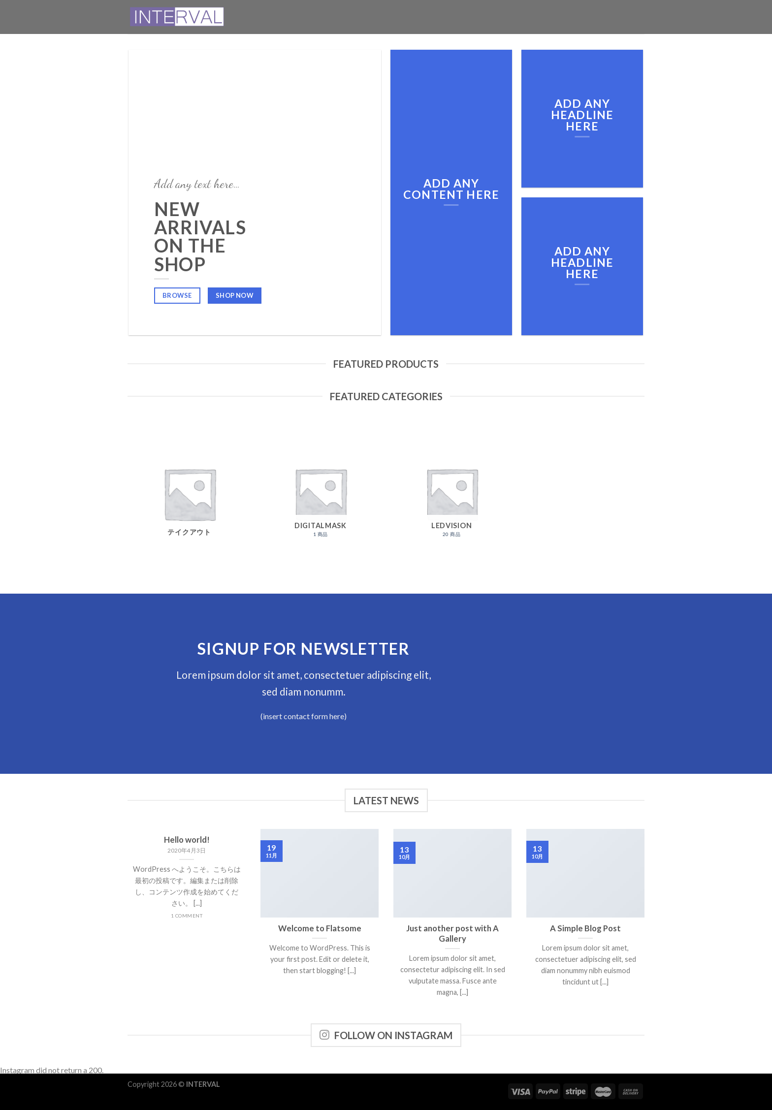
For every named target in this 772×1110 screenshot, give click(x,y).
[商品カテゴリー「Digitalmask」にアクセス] (321, 494)
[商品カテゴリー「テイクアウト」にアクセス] (189, 494)
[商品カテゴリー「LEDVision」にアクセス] (452, 494)
